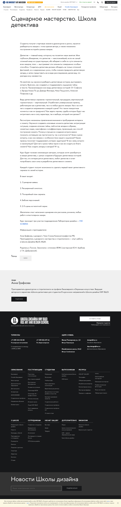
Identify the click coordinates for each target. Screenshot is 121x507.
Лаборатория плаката (101, 393)
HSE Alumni (65, 379)
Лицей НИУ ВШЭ (33, 405)
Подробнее (20, 299)
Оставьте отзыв (49, 413)
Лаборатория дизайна (85, 380)
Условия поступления (34, 387)
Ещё (79, 9)
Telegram (47, 431)
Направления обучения (17, 401)
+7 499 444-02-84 (18, 340)
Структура (14, 450)
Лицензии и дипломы (17, 447)
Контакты (13, 457)
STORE (65, 9)
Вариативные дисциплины (52, 388)
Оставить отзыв (97, 318)
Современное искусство (110, 9)
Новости (36, 9)
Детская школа (49, 6)
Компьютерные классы (85, 386)
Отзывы (13, 460)
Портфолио (30, 9)
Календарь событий (16, 433)
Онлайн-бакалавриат (71, 6)
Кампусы (13, 444)
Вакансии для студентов (85, 429)
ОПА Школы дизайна (34, 441)
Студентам (22, 9)
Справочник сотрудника (34, 424)
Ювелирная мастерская (101, 381)
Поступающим (14, 9)
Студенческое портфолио (18, 398)
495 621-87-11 (43, 340)
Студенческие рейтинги (51, 402)
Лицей (59, 6)
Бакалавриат (7, 6)
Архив (46, 428)
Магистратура (18, 6)
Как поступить (111, 2)
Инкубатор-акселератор (85, 383)
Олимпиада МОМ (33, 390)
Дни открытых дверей (84, 2)
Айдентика (14, 454)
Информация (48, 374)
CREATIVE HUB (72, 9)
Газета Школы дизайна (68, 438)
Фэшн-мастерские (100, 390)
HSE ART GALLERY (57, 9)
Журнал (43, 9)
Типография (82, 377)
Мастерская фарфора (84, 390)
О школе (6, 9)
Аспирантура (31, 6)
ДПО (39, 6)
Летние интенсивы (33, 398)
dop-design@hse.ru (94, 346)
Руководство (14, 441)
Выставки (47, 424)
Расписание (48, 377)
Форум (64, 424)
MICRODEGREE (15, 395)
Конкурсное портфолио (88, 6)
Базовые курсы (15, 404)
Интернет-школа (32, 402)
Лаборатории (103, 6)
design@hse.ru (92, 340)
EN (93, 2)
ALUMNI (48, 9)
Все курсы (114, 6)
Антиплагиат (31, 433)
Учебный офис (49, 380)
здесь (108, 501)
